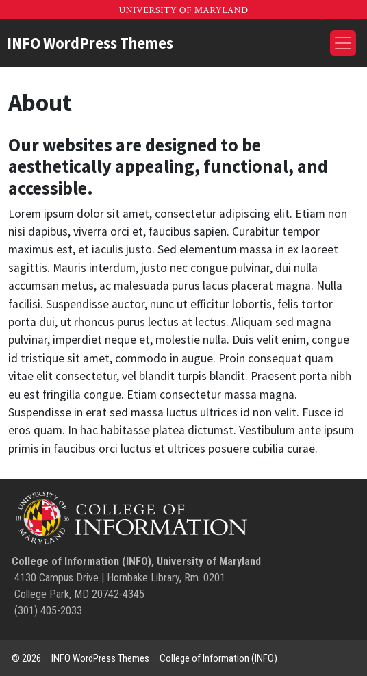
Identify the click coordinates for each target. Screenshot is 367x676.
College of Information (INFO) (218, 658)
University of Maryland (183, 10)
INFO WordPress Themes (90, 43)
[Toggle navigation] (343, 43)
